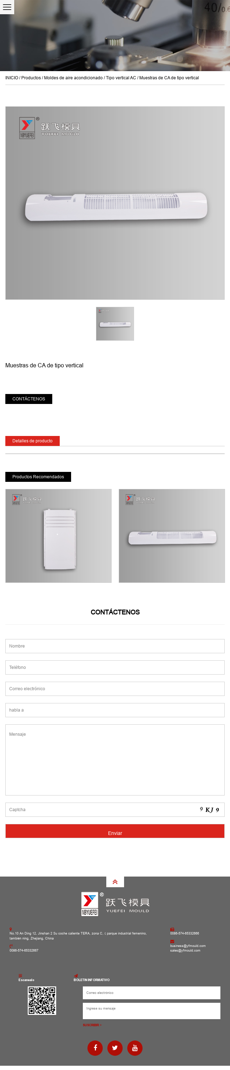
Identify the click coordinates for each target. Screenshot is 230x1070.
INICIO (11, 77)
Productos (31, 77)
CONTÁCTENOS (28, 398)
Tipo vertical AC (121, 77)
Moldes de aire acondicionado (73, 77)
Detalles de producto (32, 440)
